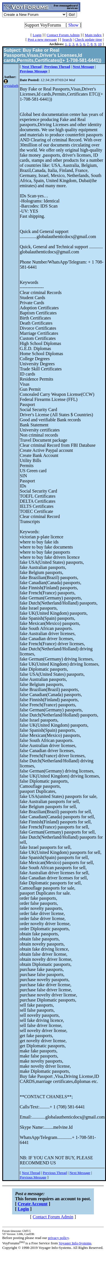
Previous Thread (55, 1173)
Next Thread (31, 1173)
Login (37, 35)
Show (73, 25)
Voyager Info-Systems (75, 1243)
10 (99, 44)
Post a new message (42, 39)
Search (67, 39)
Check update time (88, 39)
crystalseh (11, 85)
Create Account (33, 1203)
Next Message (79, 1173)
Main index (93, 35)
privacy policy (58, 1238)
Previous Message (33, 1177)
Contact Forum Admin (63, 35)
